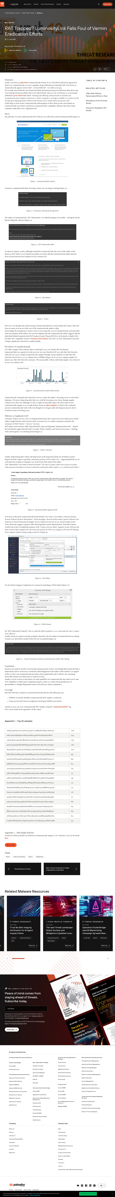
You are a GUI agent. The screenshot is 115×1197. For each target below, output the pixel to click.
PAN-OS (35, 1079)
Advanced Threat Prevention (17, 1078)
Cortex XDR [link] (31, 50)
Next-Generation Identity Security (92, 1057)
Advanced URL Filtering (15, 1081)
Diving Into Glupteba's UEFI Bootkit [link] (96, 109)
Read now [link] (33, 945)
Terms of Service (17, 1023)
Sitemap (60, 1159)
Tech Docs (61, 1162)
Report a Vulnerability (64, 1156)
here (6, 838)
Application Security (63, 1069)
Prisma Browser (37, 1109)
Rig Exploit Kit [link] (39, 856)
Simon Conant (12, 62)
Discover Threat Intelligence (89, 1111)
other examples (51, 405)
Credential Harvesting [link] (53, 937)
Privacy (11, 1189)
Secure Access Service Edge (41, 1088)
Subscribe (12, 1029)
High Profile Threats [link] (28, 13)
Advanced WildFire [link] (13, 50)
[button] (106, 68)
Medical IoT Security (14, 1098)
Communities (62, 1132)
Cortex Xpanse (62, 1098)
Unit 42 (60, 1166)
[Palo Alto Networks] (15, 4)
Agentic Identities (87, 1078)
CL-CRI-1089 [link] (87, 937)
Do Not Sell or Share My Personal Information (70, 1169)
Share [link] (106, 69)
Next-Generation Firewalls (40, 1062)
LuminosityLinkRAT (60, 707)
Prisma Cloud (61, 1079)
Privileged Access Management (90, 1061)
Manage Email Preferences (65, 1146)
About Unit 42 (27, 4)
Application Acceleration (39, 1094)
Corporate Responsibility (16, 1139)
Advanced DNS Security (15, 1088)
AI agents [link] (13, 937)
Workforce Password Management (91, 1074)
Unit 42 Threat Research (47, 4)
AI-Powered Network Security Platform (20, 1057)
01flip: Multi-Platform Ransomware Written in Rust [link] (96, 94)
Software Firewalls (38, 1069)
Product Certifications (64, 1152)
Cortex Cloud (61, 1066)
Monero (27, 69)
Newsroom (12, 1152)
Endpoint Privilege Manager (89, 1067)
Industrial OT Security (15, 1101)
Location (11, 1149)
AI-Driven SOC (62, 1084)
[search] (99, 4)
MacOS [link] (95, 937)
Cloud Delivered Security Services (19, 1074)
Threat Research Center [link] (12, 13)
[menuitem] (16, 4)
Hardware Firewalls (38, 1066)
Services (36, 4)
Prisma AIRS (12, 1066)
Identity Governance (87, 1071)
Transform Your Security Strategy (91, 1108)
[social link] (78, 1186)
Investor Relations (14, 1146)
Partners (58, 4)
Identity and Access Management (91, 1064)
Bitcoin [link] (8, 856)
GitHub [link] (63, 937)
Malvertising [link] (104, 937)
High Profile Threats (18, 67)
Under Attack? (107, 4)
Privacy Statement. (22, 1018)
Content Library (62, 1135)
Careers (11, 1132)
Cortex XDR (61, 1091)
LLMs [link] (12, 940)
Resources (66, 4)
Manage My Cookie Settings (88, 1193)
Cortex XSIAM (62, 1088)
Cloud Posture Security (64, 1072)
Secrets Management (88, 1081)
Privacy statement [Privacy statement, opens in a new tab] (34, 1195)
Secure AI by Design (15, 1062)
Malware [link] (40, 13)
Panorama (35, 1083)
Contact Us (12, 1135)
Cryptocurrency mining (19, 69)
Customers (12, 1142)
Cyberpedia (61, 1139)
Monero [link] (31, 856)
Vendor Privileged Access (89, 1091)
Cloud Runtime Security (64, 1076)
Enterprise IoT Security (15, 1095)
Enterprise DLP (37, 1103)
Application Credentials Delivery (90, 1088)
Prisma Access (37, 1106)
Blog (59, 1129)
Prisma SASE (36, 1091)
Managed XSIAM (62, 1106)
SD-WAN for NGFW (38, 1076)
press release (18, 95)
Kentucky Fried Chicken (39, 339)
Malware (25, 67)
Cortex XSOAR (62, 1094)
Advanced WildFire (14, 1084)
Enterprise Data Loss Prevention (18, 1091)
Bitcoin (12, 69)
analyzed (23, 83)
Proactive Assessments (88, 1101)
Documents (36, 1189)
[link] (10, 22)
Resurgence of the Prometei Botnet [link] (96, 102)
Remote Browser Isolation (40, 1116)
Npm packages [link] (51, 940)
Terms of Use (36, 1016)
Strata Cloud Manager (39, 1072)
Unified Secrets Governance (89, 1084)
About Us (11, 1129)
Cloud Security (62, 1062)
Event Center (62, 1142)
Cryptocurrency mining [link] (19, 856)
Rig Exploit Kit (33, 69)
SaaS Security (13, 1105)
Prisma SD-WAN (37, 1113)
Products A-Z (62, 1149)
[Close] (112, 1194)
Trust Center (18, 1189)
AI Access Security (14, 1069)
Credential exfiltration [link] (25, 937)
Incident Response (87, 1104)
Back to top (11, 845)
